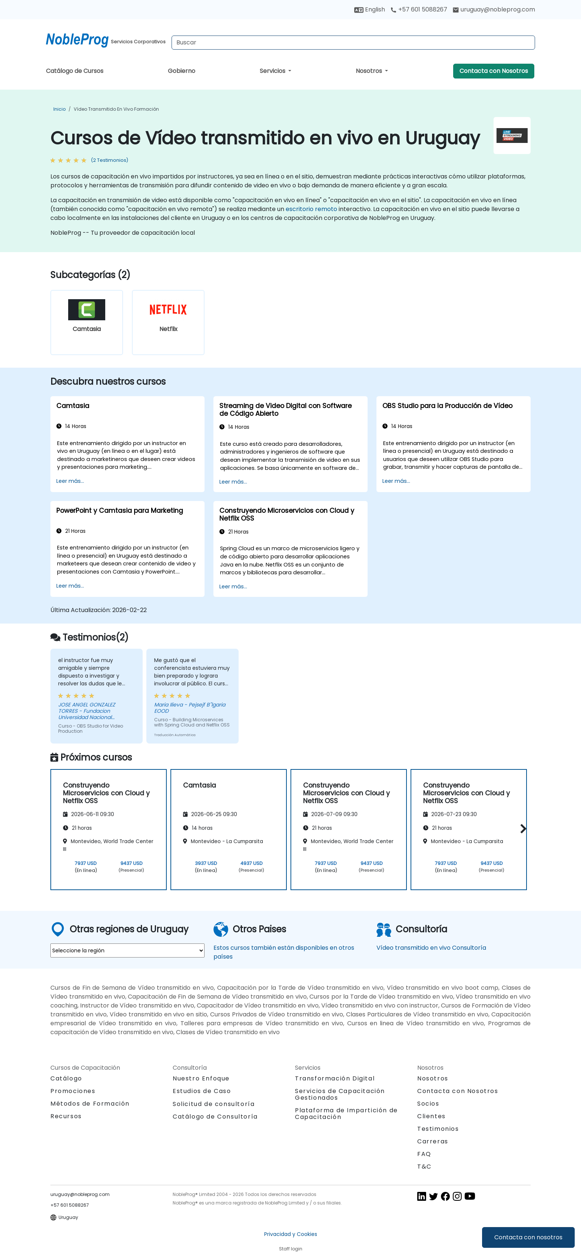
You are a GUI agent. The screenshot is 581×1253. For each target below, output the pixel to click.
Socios (428, 1103)
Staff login (290, 1249)
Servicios (273, 71)
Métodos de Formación (90, 1103)
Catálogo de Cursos (74, 71)
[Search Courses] (353, 43)
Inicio (59, 109)
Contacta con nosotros (528, 1237)
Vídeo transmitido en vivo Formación (116, 109)
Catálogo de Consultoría (215, 1116)
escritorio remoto (311, 209)
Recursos (66, 1116)
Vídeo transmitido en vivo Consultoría (431, 947)
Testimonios (438, 1129)
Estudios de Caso (202, 1091)
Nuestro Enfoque (201, 1078)
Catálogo (66, 1078)
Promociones (73, 1091)
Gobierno (181, 71)
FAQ (424, 1154)
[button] (521, 828)
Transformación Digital (335, 1078)
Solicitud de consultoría (214, 1104)
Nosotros (370, 71)
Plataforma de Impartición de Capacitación (346, 1113)
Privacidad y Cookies (290, 1234)
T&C (424, 1166)
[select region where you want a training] (127, 950)
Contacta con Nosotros (493, 71)
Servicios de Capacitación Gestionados (340, 1094)
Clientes (431, 1116)
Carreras (432, 1141)
